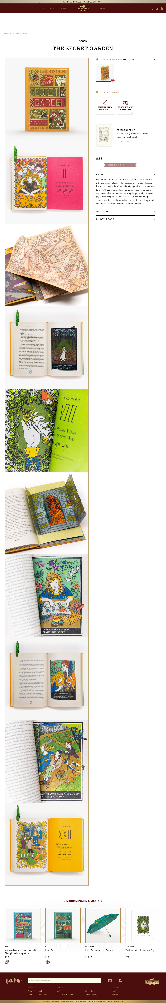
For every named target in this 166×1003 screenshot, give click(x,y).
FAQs (58, 991)
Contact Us (89, 987)
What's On (117, 994)
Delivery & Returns (64, 994)
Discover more (124, 141)
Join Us (115, 987)
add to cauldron (120, 165)
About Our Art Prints (37, 994)
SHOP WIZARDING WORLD (15, 33)
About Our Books (35, 991)
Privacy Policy (90, 991)
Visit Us (59, 987)
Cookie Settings (91, 994)
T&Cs (114, 991)
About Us (32, 987)
